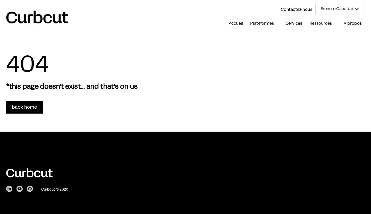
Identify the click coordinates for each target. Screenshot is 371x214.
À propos (353, 23)
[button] (340, 8)
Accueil (236, 23)
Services (294, 23)
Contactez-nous (296, 9)
